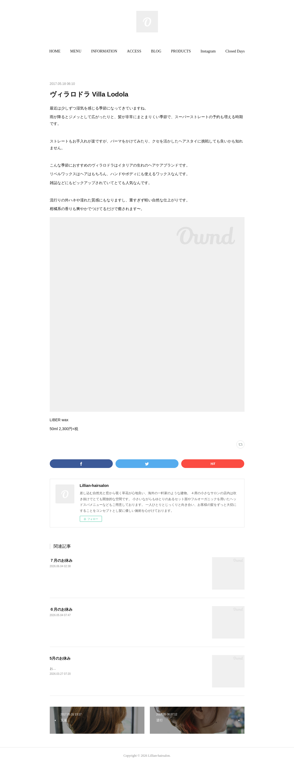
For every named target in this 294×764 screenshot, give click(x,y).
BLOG (156, 51)
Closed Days (235, 51)
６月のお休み (61, 609)
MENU (75, 51)
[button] (54, 51)
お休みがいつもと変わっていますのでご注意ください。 (90, 668)
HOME (54, 51)
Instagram (208, 51)
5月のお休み (60, 658)
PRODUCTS (181, 51)
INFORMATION (104, 51)
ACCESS (134, 51)
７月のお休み (61, 560)
